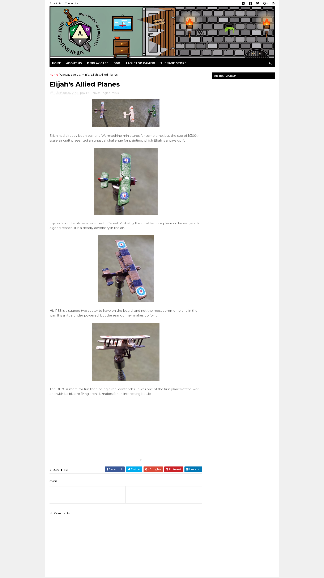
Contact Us (71, 3)
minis (85, 74)
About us (74, 63)
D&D (117, 63)
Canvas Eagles (70, 74)
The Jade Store (173, 63)
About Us (55, 3)
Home (56, 63)
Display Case (97, 63)
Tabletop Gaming (140, 63)
